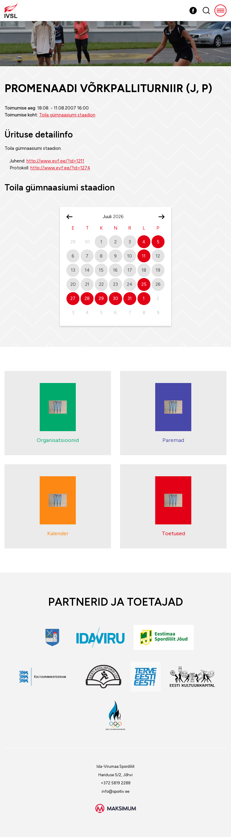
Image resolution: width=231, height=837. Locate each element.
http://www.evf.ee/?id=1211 (55, 161)
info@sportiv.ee (115, 791)
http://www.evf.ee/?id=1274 (60, 168)
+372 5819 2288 (116, 783)
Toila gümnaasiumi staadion (67, 115)
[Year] (121, 216)
